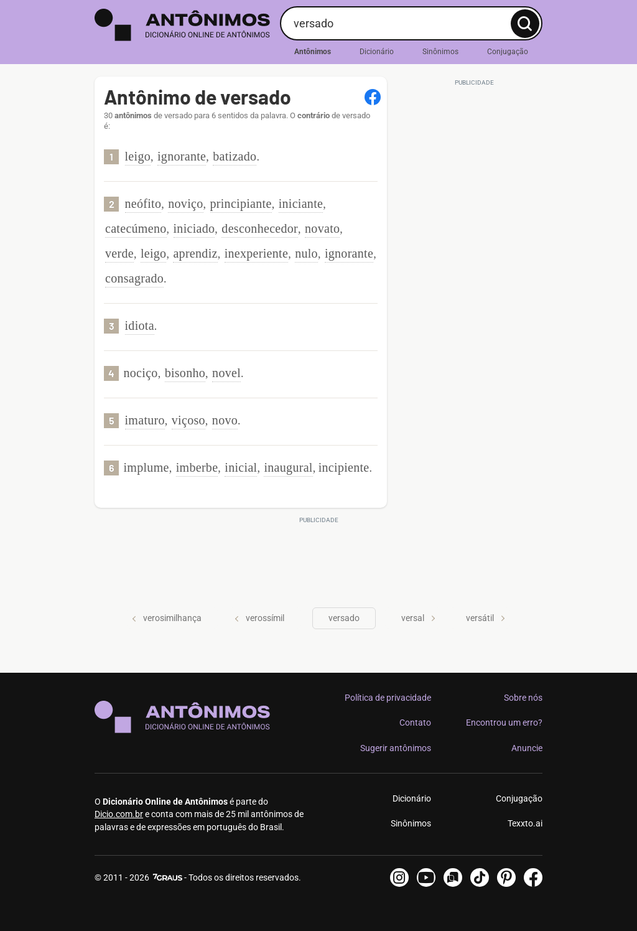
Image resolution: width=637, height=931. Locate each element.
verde (119, 253)
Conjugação (507, 51)
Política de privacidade (388, 698)
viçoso (188, 420)
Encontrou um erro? (504, 722)
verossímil (259, 618)
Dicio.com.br (119, 814)
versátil (485, 618)
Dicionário (377, 51)
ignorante (181, 156)
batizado (234, 156)
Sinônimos (440, 51)
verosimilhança (167, 618)
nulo (306, 253)
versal (418, 618)
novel (226, 373)
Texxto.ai (525, 823)
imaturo (145, 420)
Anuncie (526, 748)
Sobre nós (523, 698)
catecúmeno (136, 228)
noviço (185, 203)
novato (322, 228)
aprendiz (195, 253)
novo (225, 420)
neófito (143, 203)
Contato (415, 722)
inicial (241, 467)
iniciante (301, 203)
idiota (139, 325)
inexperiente (256, 253)
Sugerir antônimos (395, 748)
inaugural (288, 467)
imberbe (197, 467)
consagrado (134, 278)
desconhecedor (259, 228)
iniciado (194, 228)
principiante (241, 203)
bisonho (185, 373)
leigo (138, 156)
